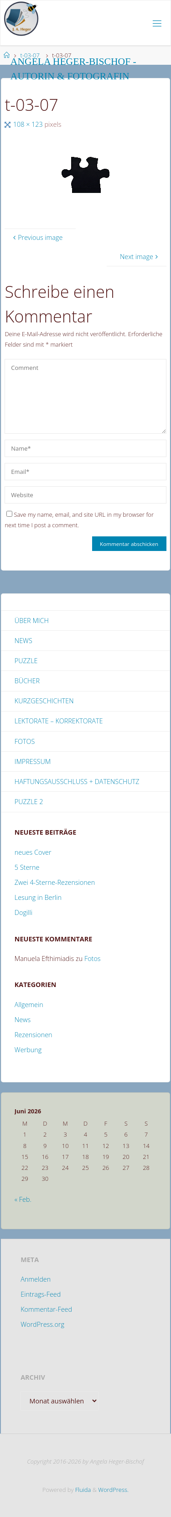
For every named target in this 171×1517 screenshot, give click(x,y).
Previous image (37, 237)
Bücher (27, 680)
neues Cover (33, 852)
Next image (140, 256)
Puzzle (26, 660)
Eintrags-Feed (41, 1294)
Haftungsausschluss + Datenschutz (77, 781)
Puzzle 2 (29, 801)
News (23, 640)
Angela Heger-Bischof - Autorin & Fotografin (73, 69)
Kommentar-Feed (46, 1309)
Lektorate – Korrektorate (59, 721)
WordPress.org (42, 1324)
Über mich (32, 620)
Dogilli (23, 912)
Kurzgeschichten (44, 700)
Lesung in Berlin (38, 897)
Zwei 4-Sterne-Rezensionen (55, 882)
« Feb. (23, 1199)
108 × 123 (29, 124)
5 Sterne (27, 867)
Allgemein (29, 1004)
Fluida (82, 1490)
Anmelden (36, 1279)
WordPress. (113, 1490)
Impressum (33, 761)
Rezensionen (33, 1034)
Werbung (28, 1049)
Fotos (25, 741)
